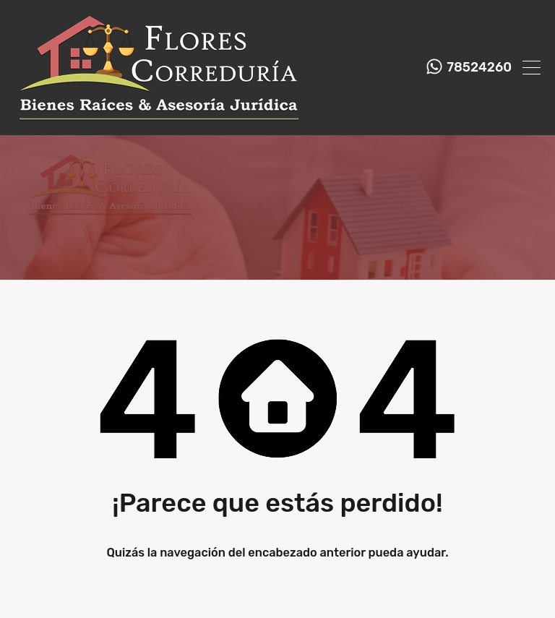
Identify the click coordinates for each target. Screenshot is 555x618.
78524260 (479, 67)
